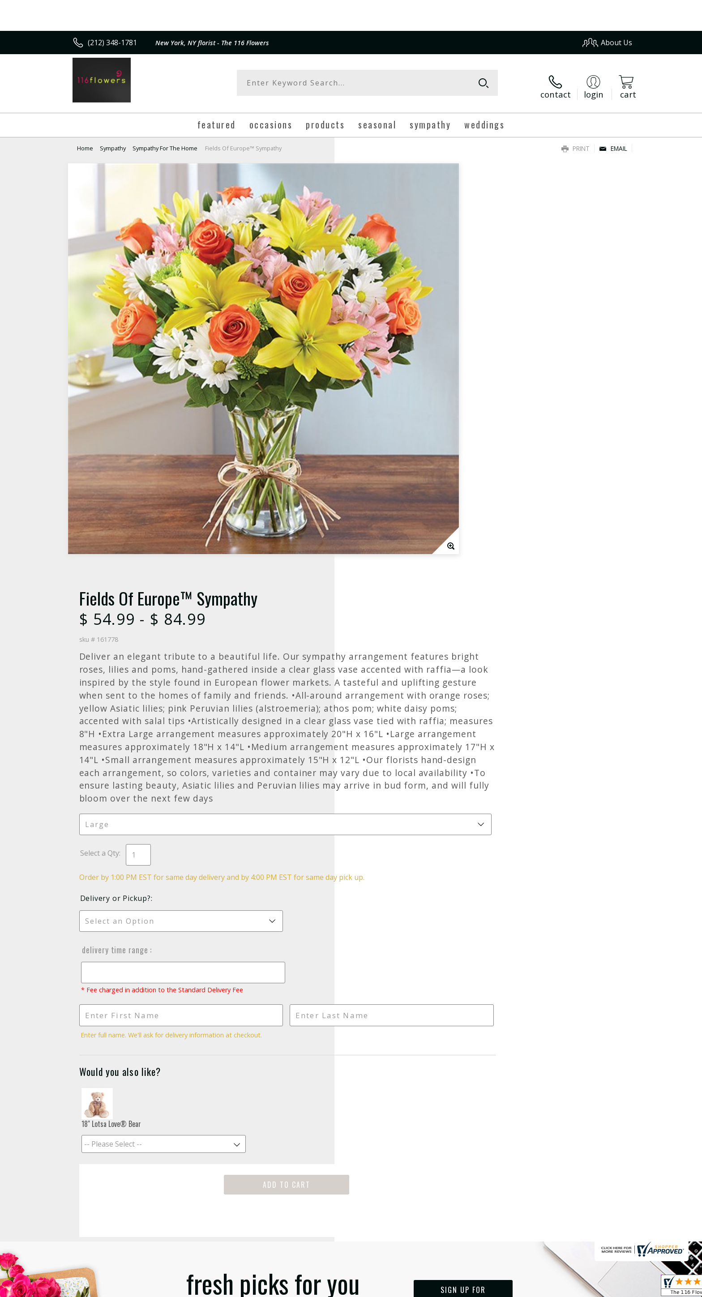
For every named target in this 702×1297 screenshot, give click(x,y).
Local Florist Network (553, 1288)
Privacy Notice (490, 1288)
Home (85, 141)
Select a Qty (371, 497)
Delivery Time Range (386, 603)
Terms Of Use (437, 1288)
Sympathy (113, 141)
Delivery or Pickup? (387, 552)
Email (613, 141)
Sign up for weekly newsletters (463, 957)
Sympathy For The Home (165, 141)
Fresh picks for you (272, 962)
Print (575, 141)
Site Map (608, 1288)
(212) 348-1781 (112, 42)
